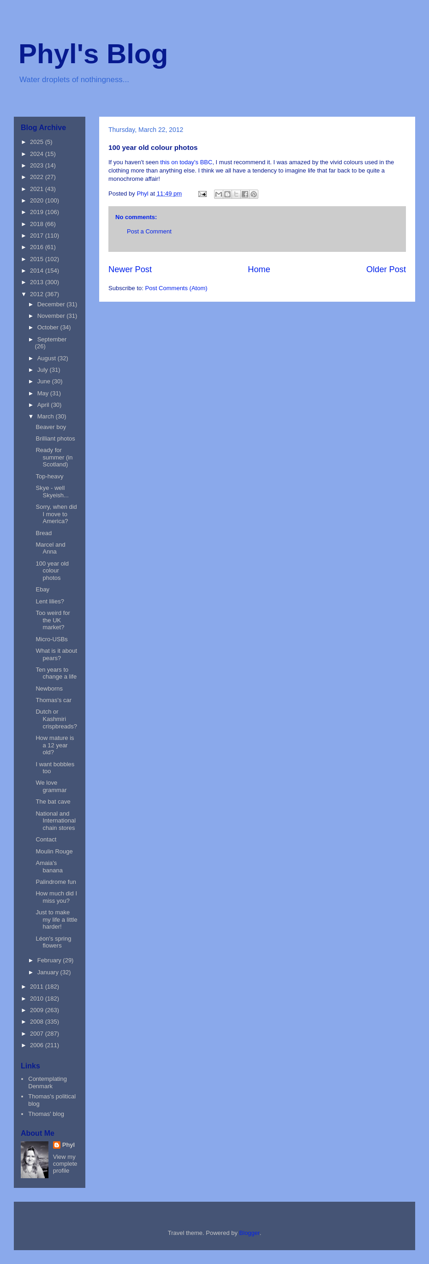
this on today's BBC (186, 162)
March (46, 416)
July (43, 369)
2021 (37, 188)
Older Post (386, 269)
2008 (37, 1021)
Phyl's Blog (93, 53)
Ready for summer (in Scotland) (54, 457)
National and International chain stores (56, 820)
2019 (37, 212)
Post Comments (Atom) (176, 288)
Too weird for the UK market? (53, 620)
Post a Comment (149, 231)
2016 (37, 247)
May (43, 393)
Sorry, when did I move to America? (56, 514)
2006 (37, 1045)
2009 (37, 1010)
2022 (37, 176)
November (52, 315)
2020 (37, 200)
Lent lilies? (50, 601)
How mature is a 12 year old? (55, 745)
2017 (37, 235)
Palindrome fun (56, 881)
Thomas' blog (46, 1113)
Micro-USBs (51, 639)
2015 (37, 259)
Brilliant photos (55, 438)
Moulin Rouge (54, 851)
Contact (46, 839)
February (50, 960)
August (47, 358)
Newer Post (130, 269)
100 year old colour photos (52, 570)
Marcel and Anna (50, 548)
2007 (37, 1033)
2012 (37, 294)
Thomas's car (54, 700)
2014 (37, 270)
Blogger (249, 1232)
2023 (37, 165)
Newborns (49, 688)
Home (259, 269)
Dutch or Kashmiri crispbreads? (56, 718)
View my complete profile (65, 1163)
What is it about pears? (56, 654)
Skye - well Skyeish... (52, 491)
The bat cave (53, 801)
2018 (37, 224)
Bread (44, 533)
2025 (37, 141)
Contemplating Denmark (47, 1082)
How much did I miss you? (56, 897)
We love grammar (51, 786)
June (44, 381)
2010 (37, 998)
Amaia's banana (49, 866)
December (52, 304)
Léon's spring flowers (53, 942)
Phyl (68, 1144)
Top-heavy (49, 476)
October (48, 327)
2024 (37, 153)
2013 (37, 282)
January (48, 972)
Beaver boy (51, 426)
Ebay (42, 589)
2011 (37, 986)
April (44, 404)
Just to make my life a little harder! (56, 919)
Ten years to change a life (56, 673)
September (52, 339)
